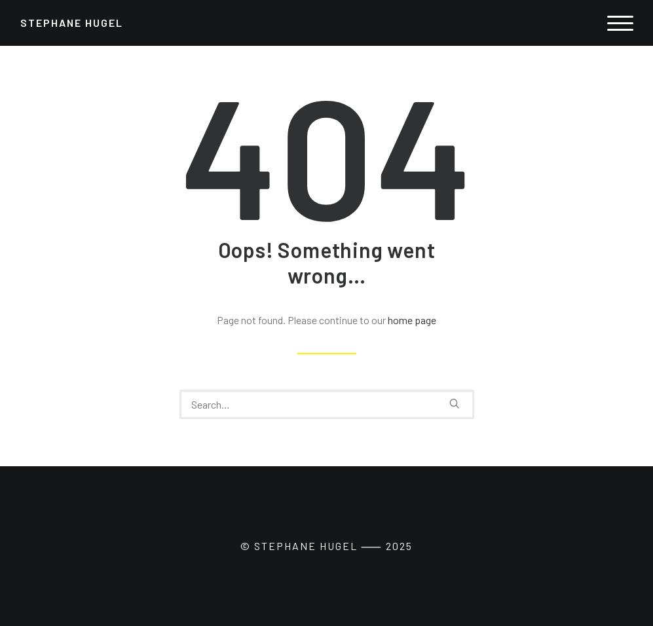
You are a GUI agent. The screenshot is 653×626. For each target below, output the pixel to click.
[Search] (326, 404)
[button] (454, 403)
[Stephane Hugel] (71, 23)
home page (412, 320)
